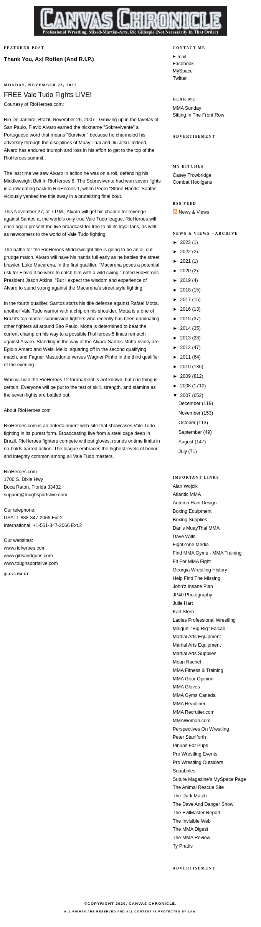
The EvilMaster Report (196, 812)
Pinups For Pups (190, 745)
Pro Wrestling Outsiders (198, 762)
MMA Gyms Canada (194, 695)
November (190, 413)
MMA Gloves (186, 687)
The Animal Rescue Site (198, 787)
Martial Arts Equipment (197, 636)
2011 (186, 357)
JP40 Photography (192, 595)
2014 (186, 328)
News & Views (191, 212)
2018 (186, 290)
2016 (186, 309)
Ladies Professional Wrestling (204, 620)
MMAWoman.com (191, 720)
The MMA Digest (190, 829)
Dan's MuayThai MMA (196, 528)
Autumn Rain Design (194, 502)
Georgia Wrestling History (200, 570)
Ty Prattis (183, 846)
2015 (186, 318)
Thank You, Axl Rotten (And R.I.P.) (49, 59)
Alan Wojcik (185, 486)
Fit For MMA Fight (192, 561)
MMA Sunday (187, 108)
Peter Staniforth (189, 737)
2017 (186, 299)
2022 (186, 251)
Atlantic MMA (187, 494)
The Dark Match (190, 796)
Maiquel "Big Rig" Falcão (199, 628)
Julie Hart (183, 603)
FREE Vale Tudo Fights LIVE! (48, 95)
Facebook (183, 63)
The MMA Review (191, 837)
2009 (186, 376)
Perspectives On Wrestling (201, 729)
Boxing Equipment (192, 511)
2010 (186, 366)
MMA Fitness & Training (198, 670)
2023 (186, 242)
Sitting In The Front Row (198, 115)
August (186, 442)
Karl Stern (183, 611)
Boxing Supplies (190, 519)
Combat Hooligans (192, 182)
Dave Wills (184, 536)
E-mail (179, 56)
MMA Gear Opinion (193, 679)
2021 (186, 261)
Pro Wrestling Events (195, 754)
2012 (186, 347)
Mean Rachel (187, 662)
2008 (186, 386)
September (190, 432)
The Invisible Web (192, 821)
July (183, 451)
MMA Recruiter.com (194, 712)
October (187, 422)
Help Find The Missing (196, 578)
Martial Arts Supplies (194, 653)
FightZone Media (191, 544)
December (190, 403)
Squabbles (184, 771)
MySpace (183, 71)
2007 (186, 395)
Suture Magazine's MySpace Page (209, 779)
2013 (186, 338)
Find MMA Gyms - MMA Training (207, 553)
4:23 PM (15, 574)
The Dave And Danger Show (203, 804)
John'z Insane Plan (193, 586)
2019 (186, 280)
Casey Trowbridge (192, 175)
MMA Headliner (189, 703)
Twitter (180, 78)
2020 (186, 270)
